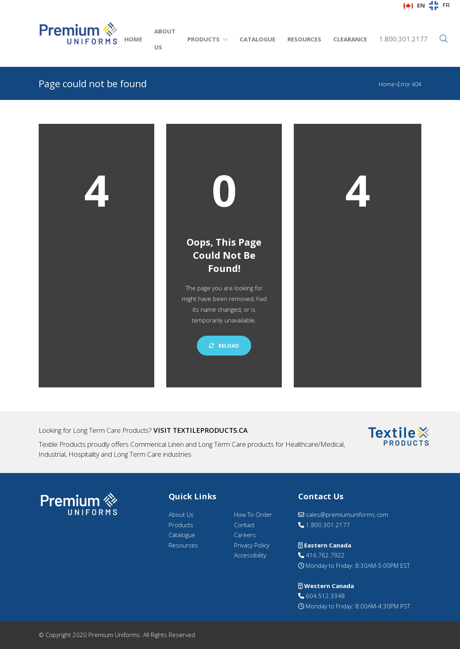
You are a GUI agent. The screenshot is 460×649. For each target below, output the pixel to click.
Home (133, 39)
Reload (224, 345)
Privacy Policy (251, 545)
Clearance (350, 39)
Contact (244, 525)
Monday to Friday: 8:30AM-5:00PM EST (357, 565)
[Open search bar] (444, 39)
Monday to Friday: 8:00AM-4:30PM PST (357, 606)
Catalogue (257, 39)
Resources (304, 39)
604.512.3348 (321, 596)
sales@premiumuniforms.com (343, 514)
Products (203, 39)
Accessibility (250, 555)
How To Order (253, 514)
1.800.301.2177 (403, 38)
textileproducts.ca (210, 430)
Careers (245, 535)
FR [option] (446, 5)
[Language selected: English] (428, 5)
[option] (439, 5)
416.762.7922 (321, 555)
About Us (164, 39)
